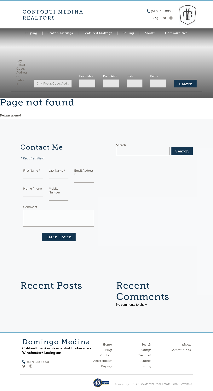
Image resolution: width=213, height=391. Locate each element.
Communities (176, 33)
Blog (108, 350)
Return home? (10, 115)
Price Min (86, 76)
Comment (30, 207)
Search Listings (60, 33)
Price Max (110, 76)
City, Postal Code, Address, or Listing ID (21, 72)
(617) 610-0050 (162, 11)
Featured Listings (97, 33)
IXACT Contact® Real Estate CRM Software (161, 384)
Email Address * (84, 172)
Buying (31, 33)
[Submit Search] (185, 83)
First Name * (31, 170)
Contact (106, 355)
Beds (130, 76)
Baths (154, 76)
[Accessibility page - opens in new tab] (101, 385)
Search (121, 145)
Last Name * (57, 170)
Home (107, 344)
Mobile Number (54, 190)
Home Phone (32, 188)
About (150, 33)
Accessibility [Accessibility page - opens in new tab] (102, 361)
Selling (128, 33)
